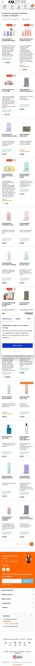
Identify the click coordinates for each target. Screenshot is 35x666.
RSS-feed (23, 639)
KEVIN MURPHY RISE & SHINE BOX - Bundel (8, 304)
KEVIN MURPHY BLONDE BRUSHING (8, 39)
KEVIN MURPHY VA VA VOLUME (8, 90)
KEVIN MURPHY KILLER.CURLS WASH (25, 175)
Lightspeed (20, 651)
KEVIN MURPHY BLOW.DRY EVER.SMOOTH (25, 438)
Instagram (8, 569)
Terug (2, 2)
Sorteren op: (16, 19)
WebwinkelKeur (17, 664)
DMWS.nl (17, 653)
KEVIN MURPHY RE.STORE (7, 437)
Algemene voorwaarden (10, 639)
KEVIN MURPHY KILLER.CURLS (25, 264)
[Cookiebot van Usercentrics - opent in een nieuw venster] (25, 313)
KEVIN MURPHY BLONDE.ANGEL (25, 477)
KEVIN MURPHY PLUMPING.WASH (7, 224)
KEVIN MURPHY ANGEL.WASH (25, 224)
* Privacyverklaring (7, 584)
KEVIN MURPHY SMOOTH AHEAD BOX (7, 175)
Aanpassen (17, 351)
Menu (4, 7)
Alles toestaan (17, 345)
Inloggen (18, 7)
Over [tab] (29, 319)
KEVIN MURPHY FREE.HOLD (25, 135)
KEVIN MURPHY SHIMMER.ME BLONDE (7, 518)
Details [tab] (18, 319)
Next (31, 544)
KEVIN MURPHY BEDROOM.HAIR (7, 477)
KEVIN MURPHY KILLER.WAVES (7, 397)
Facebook (3, 569)
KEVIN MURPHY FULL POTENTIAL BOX (26, 39)
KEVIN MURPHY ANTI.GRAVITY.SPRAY (9, 264)
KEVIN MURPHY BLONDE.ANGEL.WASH (9, 135)
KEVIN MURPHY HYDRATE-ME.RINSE (26, 517)
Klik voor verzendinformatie (24, 65)
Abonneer (27, 581)
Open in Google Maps (11, 623)
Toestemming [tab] (6, 319)
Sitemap (29, 639)
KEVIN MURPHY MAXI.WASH (25, 303)
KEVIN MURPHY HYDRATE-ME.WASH (26, 90)
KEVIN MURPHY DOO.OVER (25, 397)
